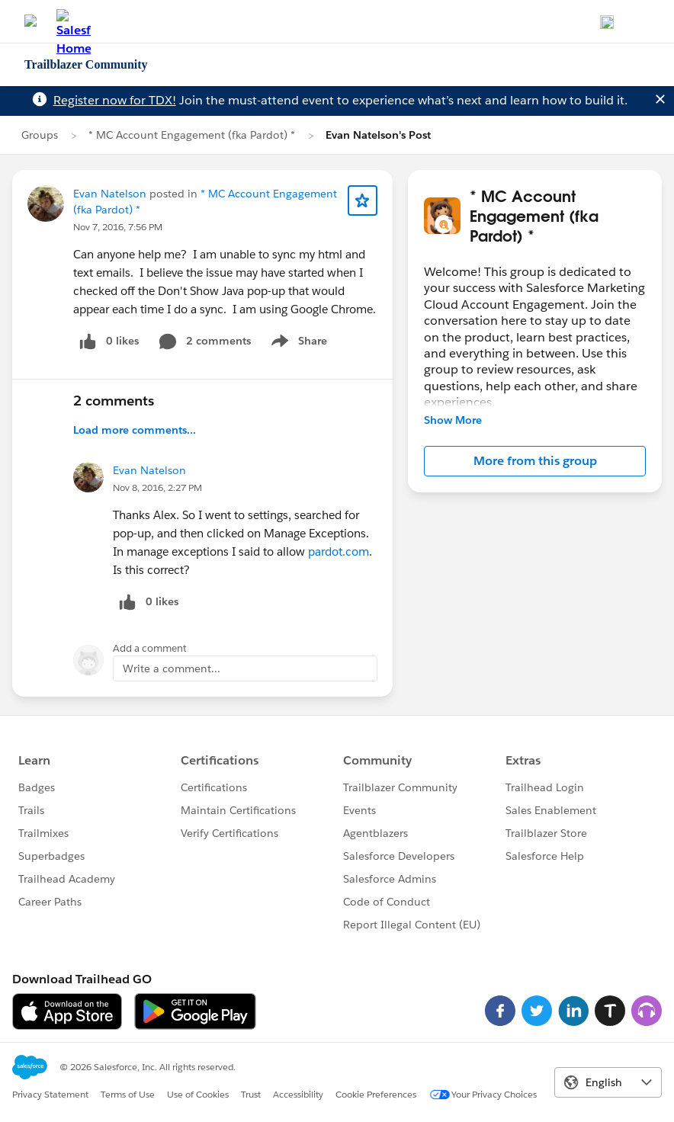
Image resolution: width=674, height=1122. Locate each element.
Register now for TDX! (114, 100)
